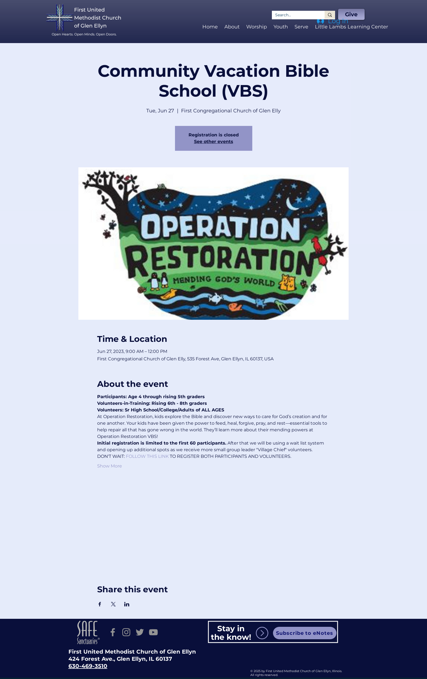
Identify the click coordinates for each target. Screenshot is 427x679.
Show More (109, 466)
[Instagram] (126, 632)
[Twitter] (139, 632)
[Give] (351, 14)
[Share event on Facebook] (99, 604)
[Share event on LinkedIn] (126, 604)
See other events (213, 141)
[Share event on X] (113, 604)
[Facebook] (112, 632)
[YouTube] (153, 632)
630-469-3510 (87, 666)
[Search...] (294, 15)
